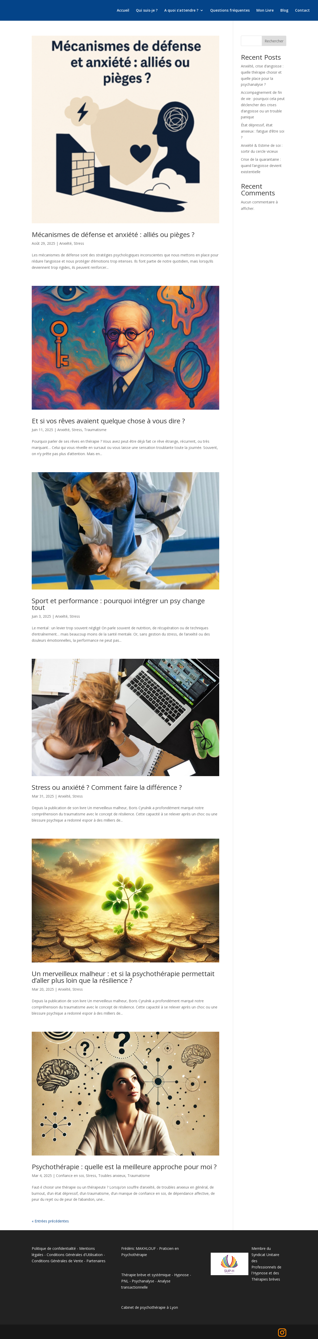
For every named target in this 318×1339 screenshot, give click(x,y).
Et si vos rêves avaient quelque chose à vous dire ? (108, 420)
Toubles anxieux (111, 1175)
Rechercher (274, 41)
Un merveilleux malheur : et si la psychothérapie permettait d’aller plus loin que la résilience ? (123, 977)
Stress (79, 243)
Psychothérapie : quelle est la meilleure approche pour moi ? (124, 1166)
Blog (284, 11)
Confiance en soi (70, 1175)
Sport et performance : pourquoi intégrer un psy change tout (118, 604)
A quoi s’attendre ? (181, 11)
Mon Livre (265, 11)
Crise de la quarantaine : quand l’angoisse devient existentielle (261, 165)
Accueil (123, 11)
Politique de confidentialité (54, 1248)
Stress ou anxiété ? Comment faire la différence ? (107, 787)
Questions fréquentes (230, 11)
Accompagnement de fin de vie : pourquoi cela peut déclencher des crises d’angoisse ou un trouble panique (263, 104)
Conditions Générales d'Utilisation (75, 1254)
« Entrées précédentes (50, 1221)
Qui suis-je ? (147, 11)
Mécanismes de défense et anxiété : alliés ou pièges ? (113, 234)
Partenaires (95, 1260)
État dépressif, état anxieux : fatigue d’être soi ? (262, 131)
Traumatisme (95, 429)
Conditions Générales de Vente (57, 1260)
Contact (302, 11)
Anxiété (65, 243)
